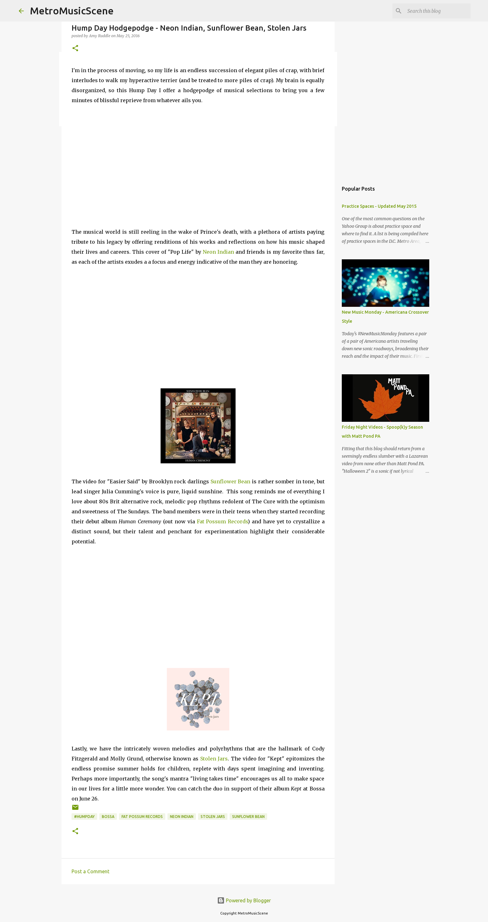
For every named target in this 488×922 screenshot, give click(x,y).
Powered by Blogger (244, 900)
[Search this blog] (438, 10)
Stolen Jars (214, 758)
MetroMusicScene (72, 10)
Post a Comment (90, 871)
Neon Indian (218, 252)
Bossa (108, 817)
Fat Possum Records (222, 521)
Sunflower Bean (231, 481)
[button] (75, 48)
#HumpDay (84, 817)
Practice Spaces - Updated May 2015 (379, 206)
